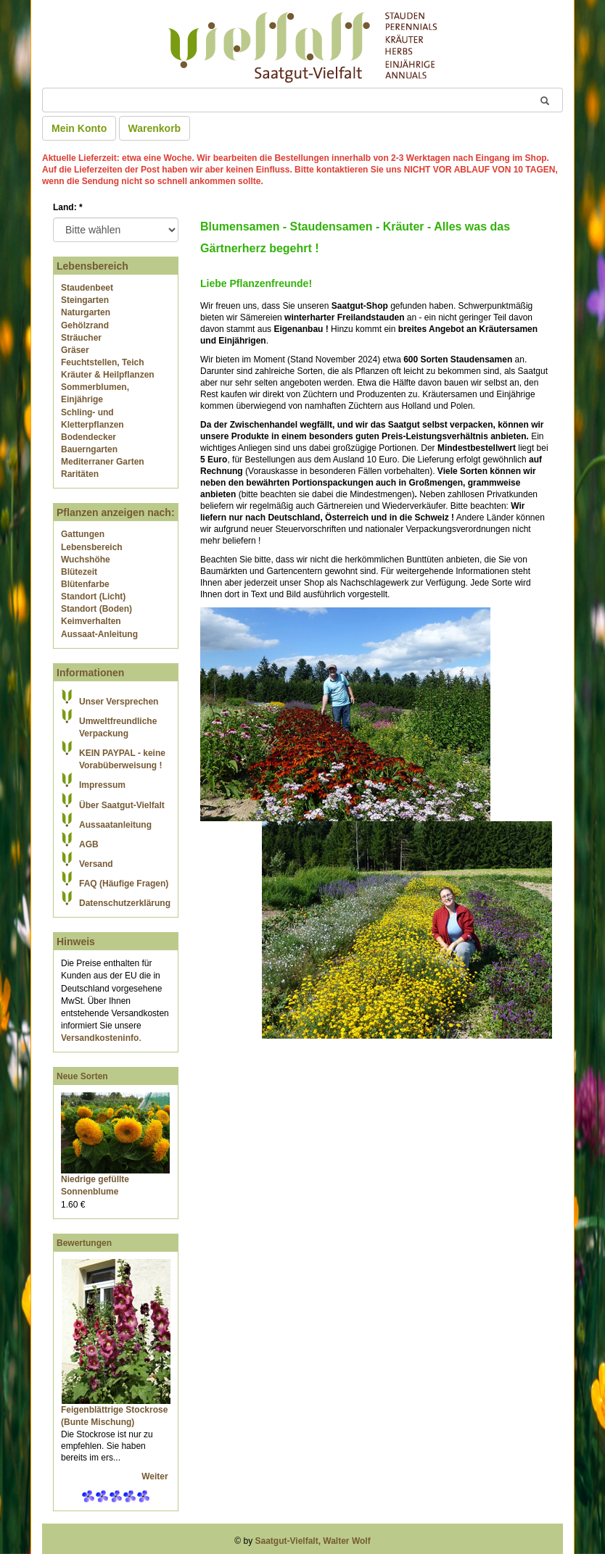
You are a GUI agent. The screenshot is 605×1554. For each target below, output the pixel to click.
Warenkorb (154, 128)
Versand (96, 864)
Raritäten (80, 474)
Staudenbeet (87, 288)
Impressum (102, 785)
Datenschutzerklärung (124, 903)
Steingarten (85, 300)
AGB (89, 844)
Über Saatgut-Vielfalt (122, 805)
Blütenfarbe (85, 584)
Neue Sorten (82, 1076)
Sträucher (81, 338)
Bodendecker (88, 437)
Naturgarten (85, 312)
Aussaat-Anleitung (99, 634)
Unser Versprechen (118, 702)
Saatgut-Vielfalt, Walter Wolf (313, 1541)
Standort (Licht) (93, 596)
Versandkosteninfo (100, 1038)
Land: (68, 207)
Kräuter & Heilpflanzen (108, 375)
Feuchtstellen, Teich (102, 362)
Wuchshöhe (85, 559)
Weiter (155, 1476)
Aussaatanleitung (115, 825)
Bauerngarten (89, 449)
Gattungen (82, 534)
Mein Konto (79, 128)
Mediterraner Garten (102, 462)
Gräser (75, 350)
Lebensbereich (92, 547)
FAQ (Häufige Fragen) (123, 883)
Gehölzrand (85, 325)
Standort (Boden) (96, 609)
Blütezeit (79, 572)
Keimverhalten (91, 621)
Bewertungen (84, 1243)
